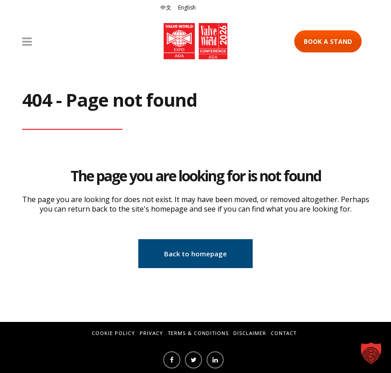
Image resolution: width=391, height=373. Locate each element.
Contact (284, 333)
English (187, 7)
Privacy (151, 333)
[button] (371, 353)
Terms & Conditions (198, 333)
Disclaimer (249, 333)
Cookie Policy (113, 333)
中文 (165, 7)
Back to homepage (195, 253)
